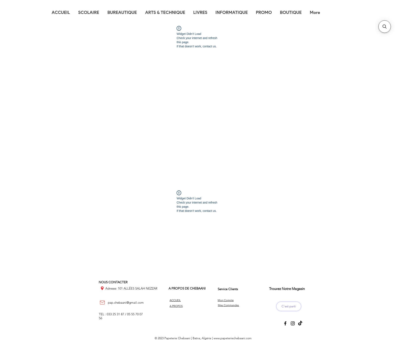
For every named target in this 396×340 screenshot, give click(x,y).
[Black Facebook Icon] (285, 323)
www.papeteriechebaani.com (232, 338)
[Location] (102, 288)
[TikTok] (300, 323)
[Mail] (102, 302)
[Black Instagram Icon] (292, 323)
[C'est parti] (289, 306)
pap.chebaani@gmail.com (126, 302)
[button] (384, 26)
